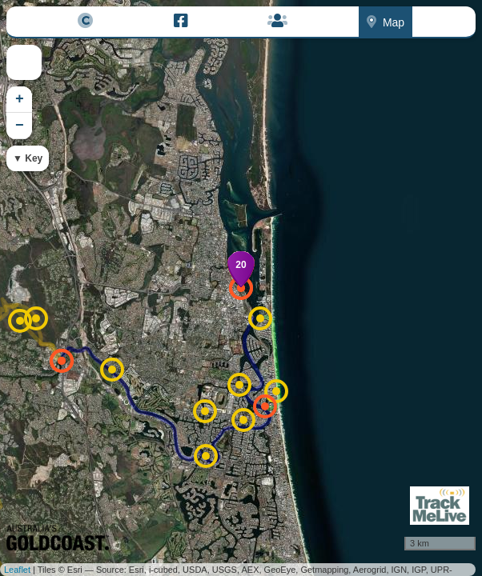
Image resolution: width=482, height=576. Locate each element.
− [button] (19, 125)
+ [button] (19, 99)
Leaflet (17, 569)
